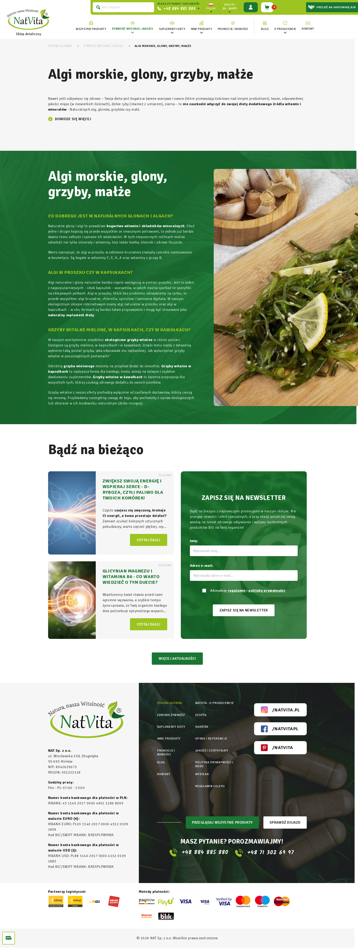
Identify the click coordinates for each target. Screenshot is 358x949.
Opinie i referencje (211, 738)
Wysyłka (202, 771)
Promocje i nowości (166, 750)
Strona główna (170, 704)
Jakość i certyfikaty (211, 749)
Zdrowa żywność (171, 715)
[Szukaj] (122, 7)
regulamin (237, 590)
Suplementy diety (171, 726)
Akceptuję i (246, 591)
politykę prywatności (266, 590)
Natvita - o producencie (215, 704)
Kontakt (164, 771)
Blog (161, 760)
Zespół (200, 715)
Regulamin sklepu (210, 782)
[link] (131, 26)
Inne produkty (169, 738)
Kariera (201, 726)
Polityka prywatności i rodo (214, 762)
